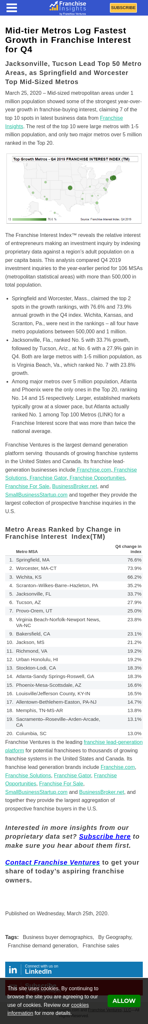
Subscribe (123, 7)
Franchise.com (118, 767)
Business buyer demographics (58, 937)
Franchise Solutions (28, 775)
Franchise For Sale (61, 783)
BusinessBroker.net (101, 792)
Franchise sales (100, 945)
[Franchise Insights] (68, 8)
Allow (124, 1001)
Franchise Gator (72, 775)
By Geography (114, 937)
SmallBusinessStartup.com (36, 792)
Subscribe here (105, 836)
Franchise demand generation (42, 945)
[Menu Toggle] (11, 7)
